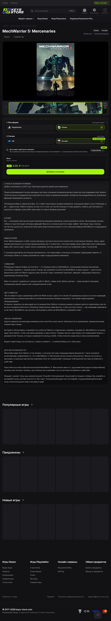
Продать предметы (94, 571)
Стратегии (7, 582)
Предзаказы (13, 452)
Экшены (5, 571)
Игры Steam (42, 18)
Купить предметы (94, 568)
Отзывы (5, 3)
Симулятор (19, 37)
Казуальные (7, 575)
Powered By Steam (10, 612)
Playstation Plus (65, 568)
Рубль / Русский (101, 3)
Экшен (7, 37)
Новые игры (13, 500)
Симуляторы (8, 579)
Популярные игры (17, 404)
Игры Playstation (59, 18)
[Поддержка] (97, 615)
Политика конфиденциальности (71, 597)
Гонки (32, 575)
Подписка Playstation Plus (81, 18)
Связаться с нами (9, 597)
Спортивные (35, 571)
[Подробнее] (97, 150)
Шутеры (33, 579)
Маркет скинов (26, 18)
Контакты (14, 3)
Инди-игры (7, 568)
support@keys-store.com (98, 597)
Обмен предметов (96, 561)
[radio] (30, 127)
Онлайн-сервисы (67, 561)
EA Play (61, 571)
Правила (50, 597)
